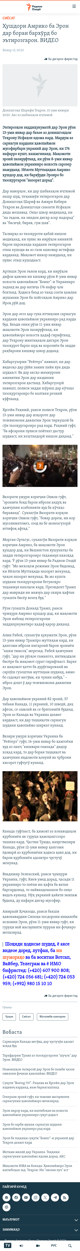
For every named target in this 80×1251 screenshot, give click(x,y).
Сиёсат (9, 18)
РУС (54, 1245)
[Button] (61, 59)
